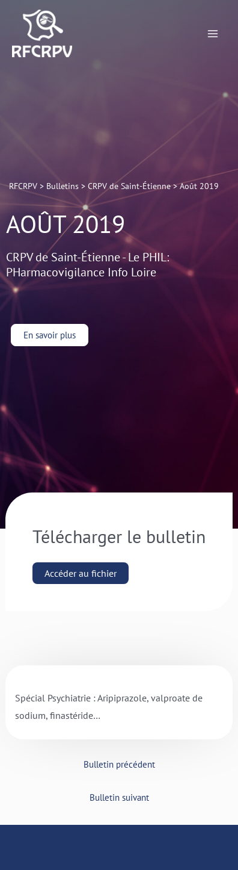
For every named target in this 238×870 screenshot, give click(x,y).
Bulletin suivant (119, 797)
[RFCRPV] (42, 33)
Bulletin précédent (119, 764)
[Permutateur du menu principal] (213, 33)
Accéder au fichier (80, 573)
